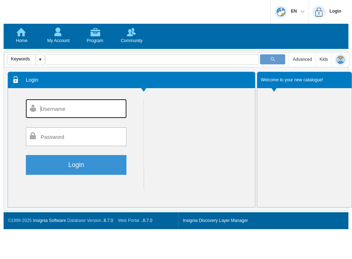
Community (132, 40)
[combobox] (22, 59)
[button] (40, 60)
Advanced (302, 59)
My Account (58, 40)
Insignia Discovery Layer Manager (215, 220)
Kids (324, 59)
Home (21, 40)
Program (95, 40)
